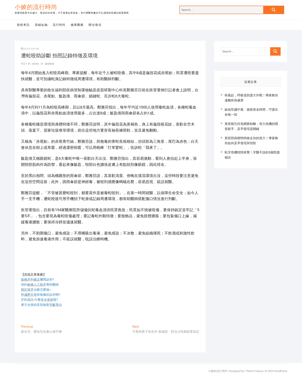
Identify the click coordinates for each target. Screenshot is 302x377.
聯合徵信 (95, 24)
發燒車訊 (23, 24)
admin (35, 64)
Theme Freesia (254, 371)
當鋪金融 (41, 24)
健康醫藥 (77, 24)
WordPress (280, 371)
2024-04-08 (30, 48)
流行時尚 (59, 24)
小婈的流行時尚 (36, 7)
